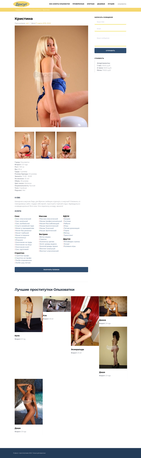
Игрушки (19, 240)
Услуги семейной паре (24, 226)
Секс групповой (21, 249)
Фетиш (67, 233)
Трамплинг (68, 235)
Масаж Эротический (48, 231)
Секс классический (23, 219)
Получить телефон (51, 270)
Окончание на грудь (23, 242)
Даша (102, 372)
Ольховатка (122, 4)
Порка (66, 231)
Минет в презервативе (24, 228)
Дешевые (101, 4)
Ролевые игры (70, 246)
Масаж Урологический (49, 226)
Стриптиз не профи (23, 258)
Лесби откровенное (23, 260)
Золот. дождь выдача (48, 244)
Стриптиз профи (22, 256)
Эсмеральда (77, 349)
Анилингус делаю (47, 242)
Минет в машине (22, 235)
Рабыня (67, 224)
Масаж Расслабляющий (49, 224)
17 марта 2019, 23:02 (43, 23)
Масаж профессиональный (51, 221)
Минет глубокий (22, 233)
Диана (102, 320)
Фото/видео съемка (72, 242)
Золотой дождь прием (49, 246)
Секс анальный (21, 221)
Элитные (90, 4)
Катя (17, 336)
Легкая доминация (71, 228)
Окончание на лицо (23, 245)
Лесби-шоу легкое (23, 263)
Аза (45, 315)
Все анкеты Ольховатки (59, 4)
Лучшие (111, 4)
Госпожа (67, 221)
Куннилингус (20, 238)
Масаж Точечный (47, 228)
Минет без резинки (23, 231)
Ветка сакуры (45, 237)
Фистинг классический (49, 251)
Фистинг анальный (47, 249)
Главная (18, 10)
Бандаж (67, 219)
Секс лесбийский (22, 224)
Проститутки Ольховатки (32, 10)
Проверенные (78, 4)
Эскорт (67, 244)
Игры (66, 226)
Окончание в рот (22, 247)
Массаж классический (49, 219)
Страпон (43, 239)
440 (27, 23)
